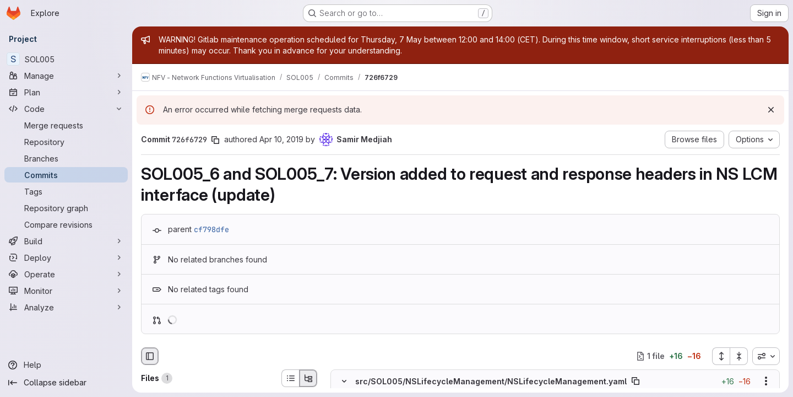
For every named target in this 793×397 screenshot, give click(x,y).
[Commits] (66, 175)
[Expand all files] (721, 356)
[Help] (66, 365)
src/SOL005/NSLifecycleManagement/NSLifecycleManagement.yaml (491, 381)
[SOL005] (66, 59)
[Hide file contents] (344, 381)
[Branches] (66, 158)
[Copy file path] (635, 381)
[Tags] (66, 191)
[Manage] (66, 75)
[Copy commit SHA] (215, 140)
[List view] (290, 378)
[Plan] (66, 92)
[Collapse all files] (739, 356)
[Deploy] (66, 257)
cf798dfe (211, 229)
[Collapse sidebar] (66, 382)
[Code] (66, 108)
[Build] (66, 241)
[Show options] (766, 381)
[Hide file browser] (150, 356)
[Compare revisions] (66, 224)
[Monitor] (66, 290)
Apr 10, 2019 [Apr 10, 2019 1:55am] (281, 139)
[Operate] (66, 274)
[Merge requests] (66, 125)
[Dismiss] (771, 109)
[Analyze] (66, 307)
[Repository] (66, 141)
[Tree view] (308, 378)
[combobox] (766, 356)
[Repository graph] (66, 208)
